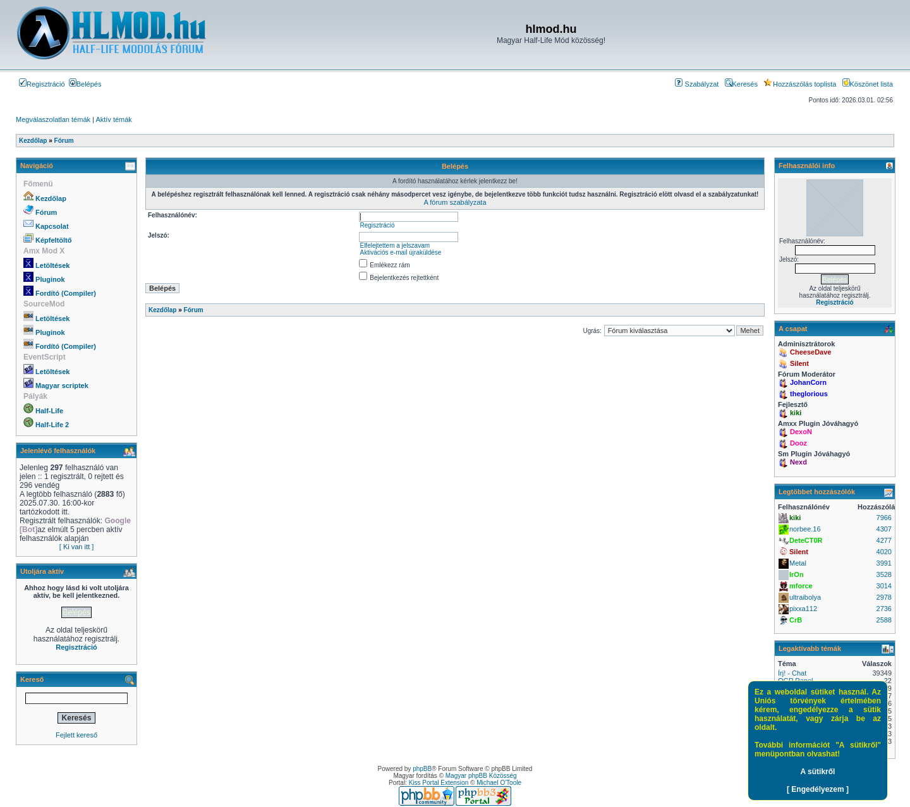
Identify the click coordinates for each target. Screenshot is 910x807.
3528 (884, 574)
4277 (884, 540)
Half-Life (49, 411)
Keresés (741, 84)
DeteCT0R (806, 540)
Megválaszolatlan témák (53, 119)
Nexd (798, 462)
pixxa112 (803, 608)
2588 (884, 620)
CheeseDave (810, 352)
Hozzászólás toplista (799, 84)
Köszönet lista (867, 84)
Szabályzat (697, 84)
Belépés (85, 84)
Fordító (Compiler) (65, 293)
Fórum (46, 212)
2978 (884, 597)
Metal (797, 563)
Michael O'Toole (498, 782)
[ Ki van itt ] (76, 546)
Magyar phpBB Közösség (481, 775)
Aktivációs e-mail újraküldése (400, 252)
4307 (884, 529)
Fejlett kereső (76, 735)
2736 (884, 608)
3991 (884, 563)
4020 (884, 551)
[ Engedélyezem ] (818, 789)
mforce (801, 586)
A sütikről (818, 771)
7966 (884, 517)
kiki (795, 412)
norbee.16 (805, 529)
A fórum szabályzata (454, 202)
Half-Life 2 (52, 424)
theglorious (809, 393)
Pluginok (49, 279)
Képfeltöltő (53, 240)
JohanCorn (808, 382)
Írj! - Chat (792, 673)
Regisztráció (42, 84)
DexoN (801, 431)
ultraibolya (805, 597)
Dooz (798, 443)
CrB (795, 620)
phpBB (422, 768)
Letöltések (52, 265)
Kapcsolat (52, 226)
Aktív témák (113, 119)
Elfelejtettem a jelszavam (395, 245)
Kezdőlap (50, 198)
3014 (884, 586)
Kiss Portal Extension (439, 782)
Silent (799, 363)
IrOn (796, 574)
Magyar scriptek (61, 385)
